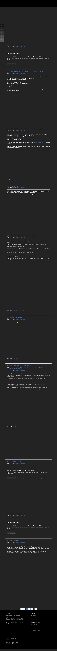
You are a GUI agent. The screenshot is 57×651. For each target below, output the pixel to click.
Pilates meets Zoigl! (17, 45)
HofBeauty (34, 478)
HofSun (43, 478)
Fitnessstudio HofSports (11, 637)
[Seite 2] (24, 609)
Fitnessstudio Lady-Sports (11, 638)
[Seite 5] (32, 609)
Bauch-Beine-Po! (16, 186)
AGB (32, 618)
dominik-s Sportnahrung (11, 645)
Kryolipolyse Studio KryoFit (12, 641)
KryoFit (15, 602)
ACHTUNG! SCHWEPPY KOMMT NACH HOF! (23, 236)
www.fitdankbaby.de (38, 85)
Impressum (33, 617)
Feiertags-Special (16, 318)
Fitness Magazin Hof (21, 46)
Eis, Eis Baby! (14, 541)
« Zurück (18, 609)
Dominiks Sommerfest (18, 462)
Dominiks (30, 478)
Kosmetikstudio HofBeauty (12, 639)
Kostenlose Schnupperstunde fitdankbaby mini (27, 72)
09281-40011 (34, 629)
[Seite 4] (29, 609)
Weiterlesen (11, 64)
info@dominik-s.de (35, 630)
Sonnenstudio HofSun (11, 643)
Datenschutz (33, 615)
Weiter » (39, 609)
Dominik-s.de (10, 649)
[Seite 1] (21, 609)
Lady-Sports (16, 228)
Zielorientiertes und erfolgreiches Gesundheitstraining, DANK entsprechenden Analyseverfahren (26, 367)
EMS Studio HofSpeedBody (12, 642)
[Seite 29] (35, 609)
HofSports (48, 64)
